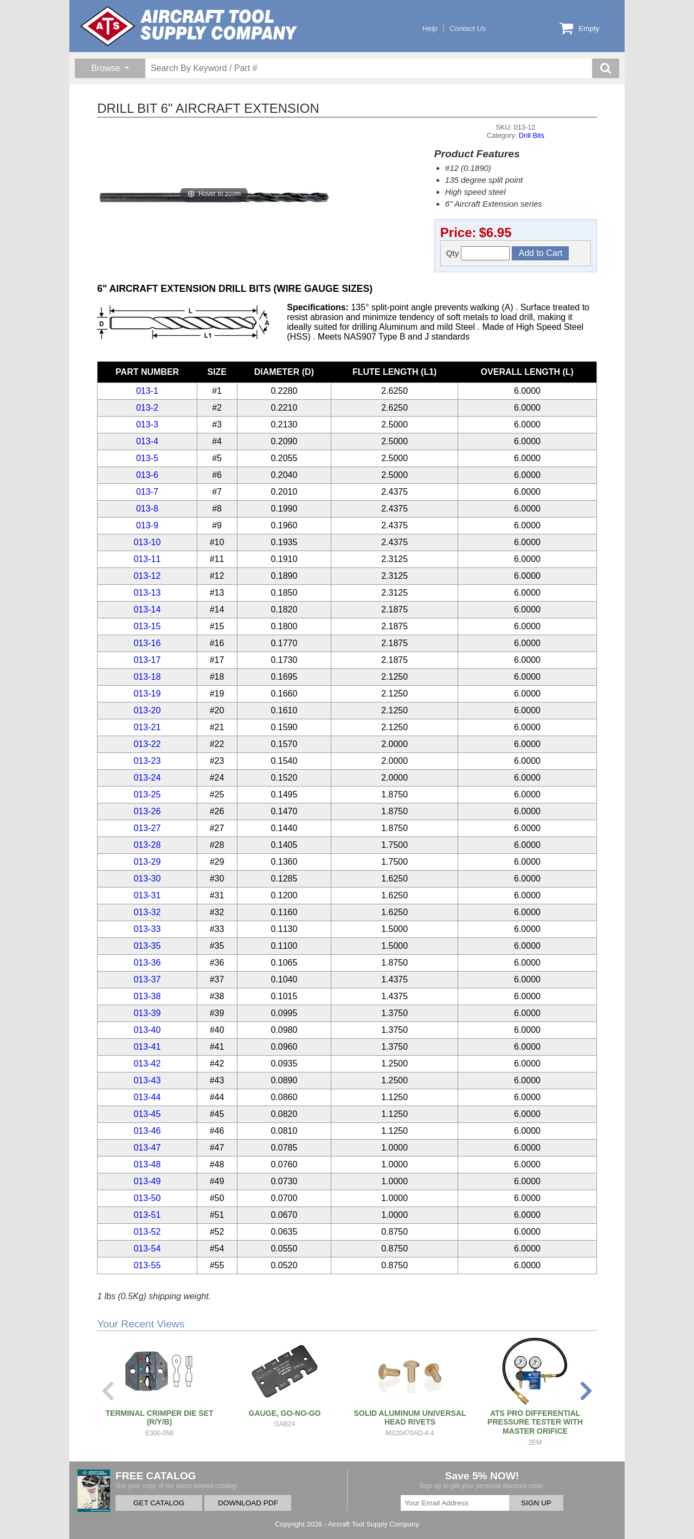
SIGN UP (536, 1503)
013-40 (146, 1029)
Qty (478, 253)
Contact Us (467, 28)
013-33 (146, 929)
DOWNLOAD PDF (248, 1503)
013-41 (146, 1046)
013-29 (146, 861)
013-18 (146, 676)
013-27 (146, 828)
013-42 (146, 1063)
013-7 (147, 491)
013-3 (147, 424)
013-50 (146, 1198)
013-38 (146, 996)
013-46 (146, 1130)
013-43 (146, 1080)
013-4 (147, 441)
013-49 (146, 1181)
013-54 (146, 1248)
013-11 (146, 559)
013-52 (146, 1231)
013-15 (146, 626)
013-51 (146, 1214)
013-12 (146, 575)
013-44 (146, 1097)
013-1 (147, 390)
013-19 (146, 693)
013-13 (146, 592)
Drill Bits (531, 135)
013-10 (146, 542)
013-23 (146, 760)
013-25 (146, 794)
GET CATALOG (158, 1503)
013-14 (146, 609)
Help (430, 28)
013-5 (147, 458)
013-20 (146, 710)
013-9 (147, 525)
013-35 (146, 945)
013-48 (146, 1164)
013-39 (146, 1013)
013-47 (146, 1147)
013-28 (146, 845)
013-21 (146, 727)
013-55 (146, 1265)
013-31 (146, 895)
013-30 (146, 878)
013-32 (146, 912)
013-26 (146, 811)
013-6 (147, 475)
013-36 (146, 962)
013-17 (146, 660)
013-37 (146, 979)
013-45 (146, 1114)
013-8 (147, 508)
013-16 (146, 643)
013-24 (146, 777)
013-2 (147, 407)
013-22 (146, 744)
